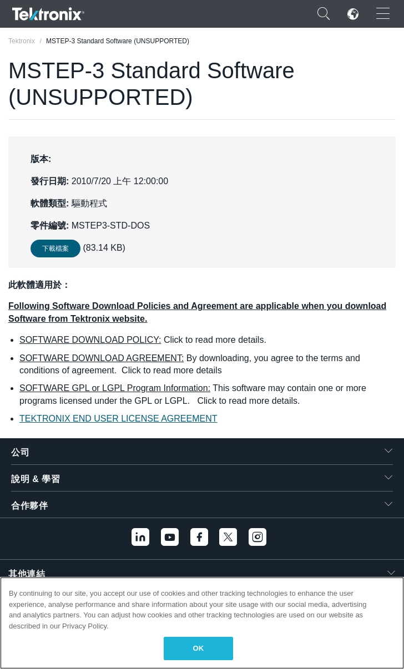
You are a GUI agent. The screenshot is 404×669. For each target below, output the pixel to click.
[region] (202, 623)
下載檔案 (55, 248)
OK (198, 648)
